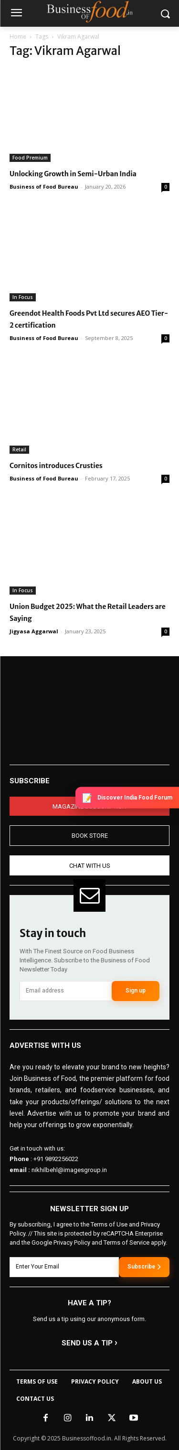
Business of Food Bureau (44, 186)
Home (18, 36)
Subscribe (144, 1266)
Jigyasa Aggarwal (34, 631)
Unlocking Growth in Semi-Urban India (73, 174)
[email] (66, 991)
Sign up (136, 990)
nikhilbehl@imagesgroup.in (69, 1169)
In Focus (22, 297)
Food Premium (30, 157)
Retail (19, 449)
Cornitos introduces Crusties (56, 465)
